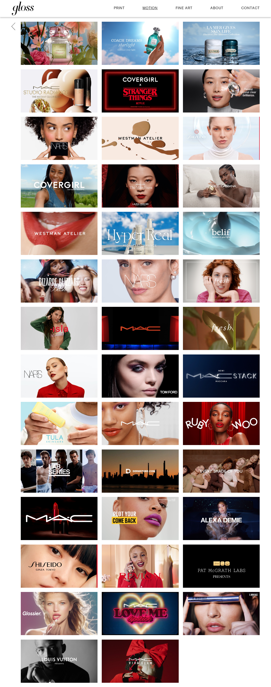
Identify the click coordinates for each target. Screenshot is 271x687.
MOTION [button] (150, 8)
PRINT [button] (119, 8)
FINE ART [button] (184, 8)
